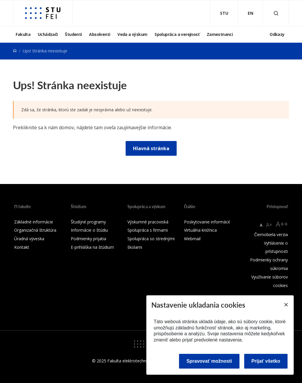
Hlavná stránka (151, 148)
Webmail (192, 238)
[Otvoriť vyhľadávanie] (276, 13)
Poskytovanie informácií (207, 222)
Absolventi (99, 34)
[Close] (286, 305)
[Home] (15, 51)
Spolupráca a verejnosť (177, 34)
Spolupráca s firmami (147, 230)
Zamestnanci (220, 34)
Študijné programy (88, 222)
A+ (269, 224)
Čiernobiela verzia (271, 234)
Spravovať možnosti (209, 361)
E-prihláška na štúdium (92, 247)
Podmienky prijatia (88, 238)
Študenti (73, 34)
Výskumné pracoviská (147, 222)
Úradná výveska (29, 238)
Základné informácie (33, 222)
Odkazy (277, 34)
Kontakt (21, 247)
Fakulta (23, 34)
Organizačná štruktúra (35, 230)
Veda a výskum (132, 34)
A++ (282, 224)
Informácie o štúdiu (89, 230)
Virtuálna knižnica (200, 230)
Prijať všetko (266, 361)
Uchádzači (48, 34)
